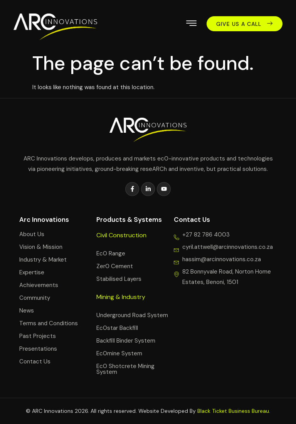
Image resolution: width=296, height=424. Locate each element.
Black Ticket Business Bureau (233, 410)
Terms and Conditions (48, 323)
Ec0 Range (110, 253)
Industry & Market (43, 260)
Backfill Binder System (125, 341)
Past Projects (37, 336)
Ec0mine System (119, 353)
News (26, 310)
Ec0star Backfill (117, 328)
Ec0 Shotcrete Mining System (125, 369)
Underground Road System (132, 315)
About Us (31, 234)
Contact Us (34, 361)
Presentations (38, 349)
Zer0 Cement (114, 266)
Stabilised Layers (118, 279)
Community (34, 298)
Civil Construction (121, 235)
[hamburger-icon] (191, 24)
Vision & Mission (40, 247)
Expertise (31, 272)
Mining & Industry (120, 297)
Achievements (38, 285)
